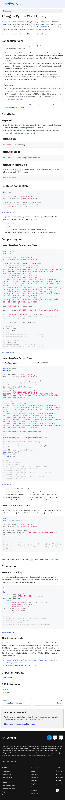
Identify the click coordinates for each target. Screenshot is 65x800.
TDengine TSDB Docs (8, 785)
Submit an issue (20, 724)
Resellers (34, 787)
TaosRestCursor (10, 500)
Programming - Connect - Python (13, 107)
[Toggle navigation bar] (3, 3)
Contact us (31, 724)
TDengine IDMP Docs (8, 788)
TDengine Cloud (7, 777)
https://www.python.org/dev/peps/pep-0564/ (21, 666)
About (33, 771)
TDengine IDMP (6, 774)
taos (6, 689)
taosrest (8, 692)
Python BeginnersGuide (27, 128)
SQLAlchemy (37, 29)
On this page (7, 11)
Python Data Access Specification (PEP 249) (31, 27)
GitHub (44, 34)
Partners (34, 790)
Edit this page (8, 724)
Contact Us (34, 793)
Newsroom (34, 777)
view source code (8, 212)
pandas (48, 29)
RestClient (54, 559)
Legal (33, 784)
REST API (39, 510)
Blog (3, 792)
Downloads (34, 774)
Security (33, 781)
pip (11, 131)
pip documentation (22, 133)
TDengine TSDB (6, 771)
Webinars (5, 795)
